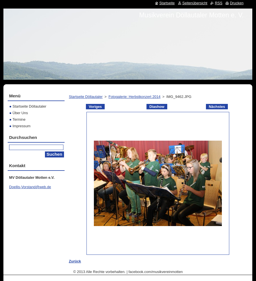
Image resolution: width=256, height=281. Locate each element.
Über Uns (20, 113)
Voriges (95, 106)
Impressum (21, 126)
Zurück (75, 261)
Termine (19, 119)
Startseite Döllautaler (86, 97)
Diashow (156, 106)
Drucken (236, 3)
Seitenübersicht (194, 3)
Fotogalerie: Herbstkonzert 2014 (134, 97)
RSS (218, 3)
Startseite (167, 3)
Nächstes (217, 106)
